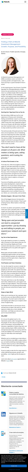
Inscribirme (12, 408)
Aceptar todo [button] (14, 465)
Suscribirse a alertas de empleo (16, 451)
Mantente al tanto (14, 427)
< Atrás (3, 377)
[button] (14, 469)
